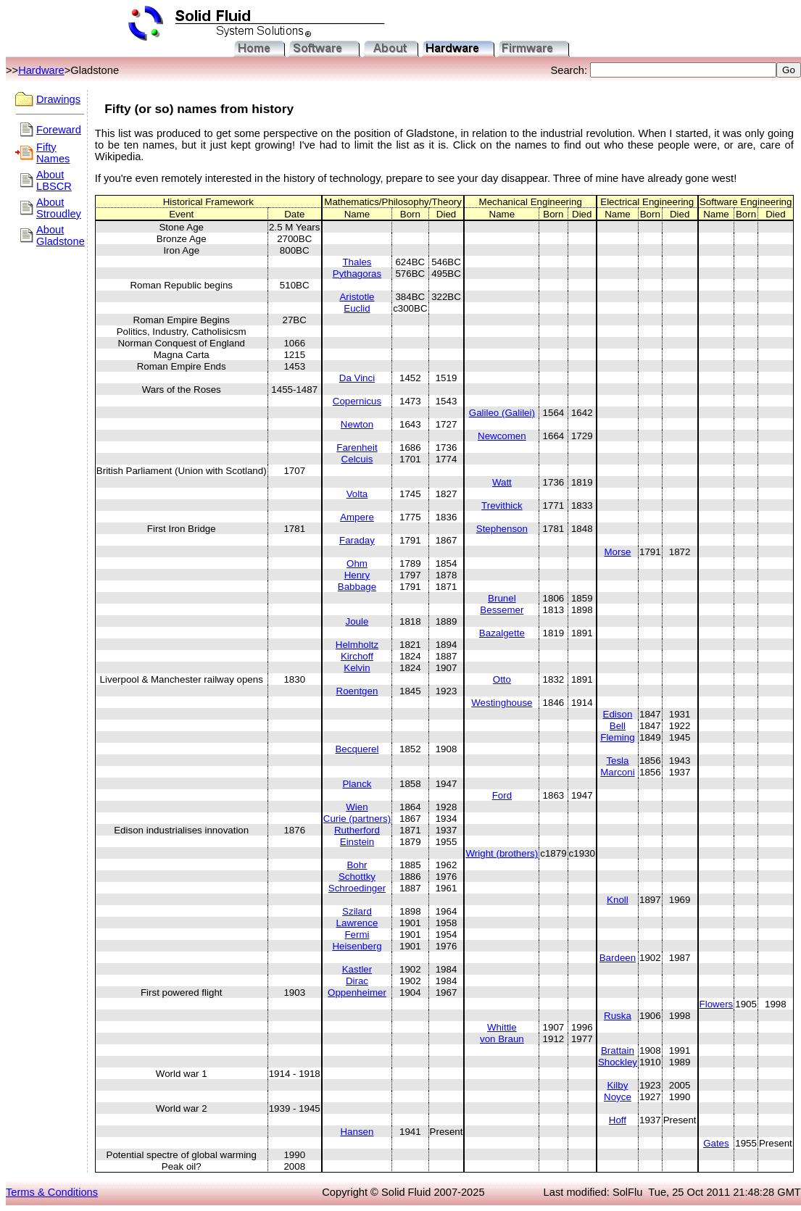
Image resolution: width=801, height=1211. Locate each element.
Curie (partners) (357, 818)
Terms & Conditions (52, 1192)
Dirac (357, 980)
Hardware (41, 70)
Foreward (58, 130)
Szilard (357, 911)
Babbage (357, 586)
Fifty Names (53, 153)
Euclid (357, 308)
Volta (357, 493)
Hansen (356, 1131)
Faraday (357, 540)
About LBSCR (54, 180)
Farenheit (356, 447)
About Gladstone (60, 235)
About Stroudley (58, 208)
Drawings (58, 99)
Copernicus (357, 401)
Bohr (356, 865)
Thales (356, 262)
